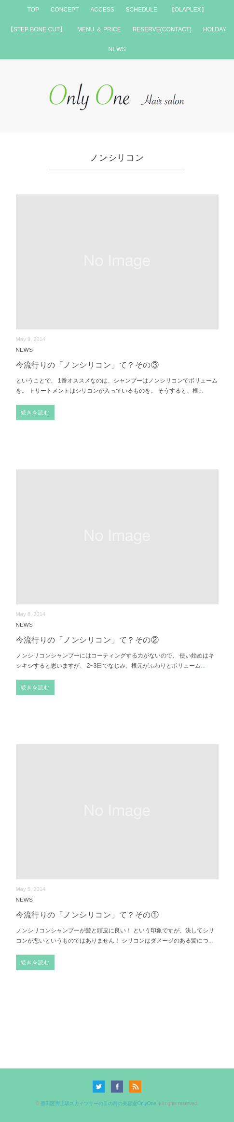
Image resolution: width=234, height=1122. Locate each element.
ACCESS (102, 9)
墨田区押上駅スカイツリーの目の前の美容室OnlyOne (98, 1103)
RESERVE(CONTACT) (162, 29)
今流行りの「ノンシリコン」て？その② (87, 640)
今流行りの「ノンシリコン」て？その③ (87, 365)
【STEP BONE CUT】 (37, 29)
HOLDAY (214, 29)
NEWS (117, 49)
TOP (33, 9)
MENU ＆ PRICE (99, 29)
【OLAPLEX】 (188, 9)
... (200, 390)
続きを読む (35, 412)
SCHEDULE (141, 9)
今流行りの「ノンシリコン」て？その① (87, 915)
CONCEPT (65, 9)
